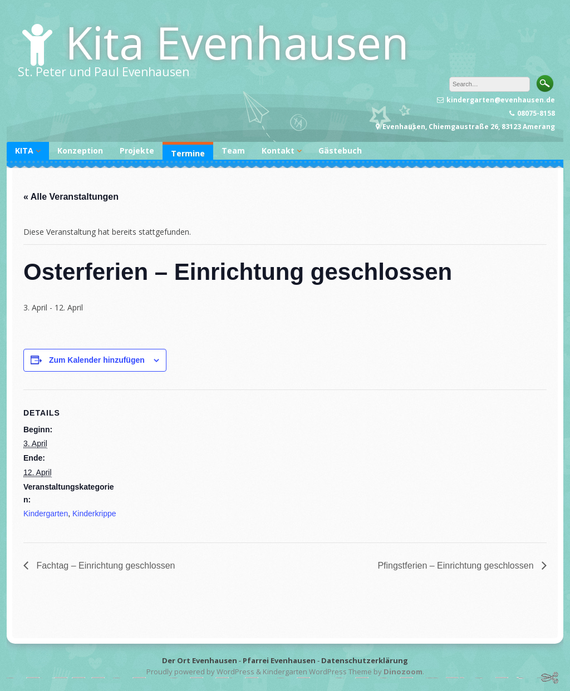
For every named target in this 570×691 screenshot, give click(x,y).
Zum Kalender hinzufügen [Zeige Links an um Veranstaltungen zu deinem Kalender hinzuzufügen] (97, 360)
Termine (188, 153)
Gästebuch (340, 150)
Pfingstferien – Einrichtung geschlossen (456, 565)
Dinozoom (403, 672)
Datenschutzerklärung (364, 660)
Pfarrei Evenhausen (279, 660)
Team (233, 150)
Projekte (137, 150)
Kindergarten (45, 513)
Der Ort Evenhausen (199, 660)
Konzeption (80, 150)
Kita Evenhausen (237, 42)
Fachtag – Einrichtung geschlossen (104, 565)
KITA (24, 150)
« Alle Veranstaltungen (71, 196)
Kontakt (278, 150)
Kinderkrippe (94, 513)
